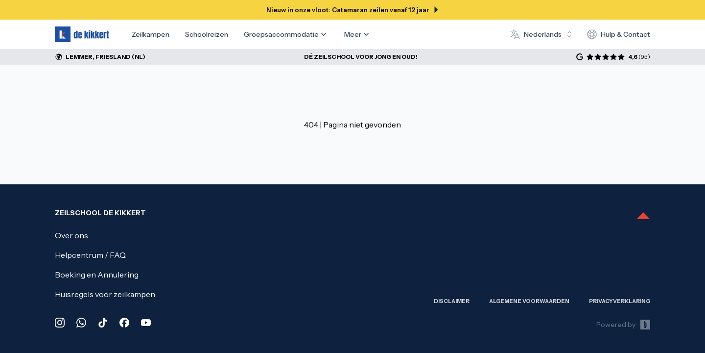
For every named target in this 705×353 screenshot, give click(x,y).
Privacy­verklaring (619, 301)
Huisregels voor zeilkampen (105, 294)
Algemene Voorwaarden (529, 301)
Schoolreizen (206, 34)
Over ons (71, 235)
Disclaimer (452, 301)
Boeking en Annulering (97, 274)
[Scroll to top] (643, 217)
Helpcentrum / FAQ (90, 255)
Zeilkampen (150, 34)
